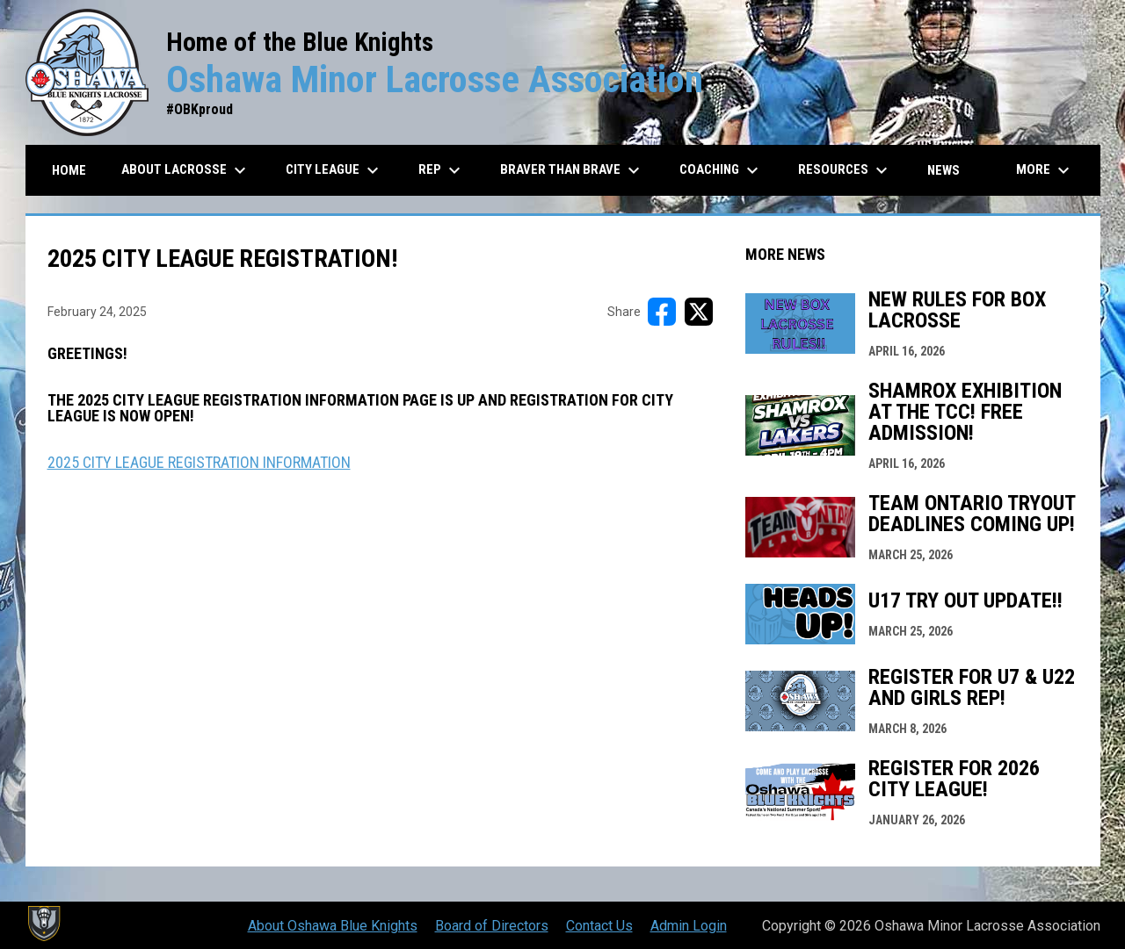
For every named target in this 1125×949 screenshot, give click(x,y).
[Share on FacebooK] (662, 312)
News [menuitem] (943, 170)
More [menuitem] (1045, 170)
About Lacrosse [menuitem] (185, 170)
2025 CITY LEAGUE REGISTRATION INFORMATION (199, 462)
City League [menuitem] (334, 170)
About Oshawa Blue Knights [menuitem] (332, 925)
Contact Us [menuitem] (599, 925)
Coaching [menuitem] (721, 170)
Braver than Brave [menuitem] (572, 170)
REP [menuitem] (441, 170)
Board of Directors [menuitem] (491, 925)
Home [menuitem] (69, 170)
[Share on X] (699, 312)
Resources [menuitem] (845, 170)
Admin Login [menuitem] (688, 925)
